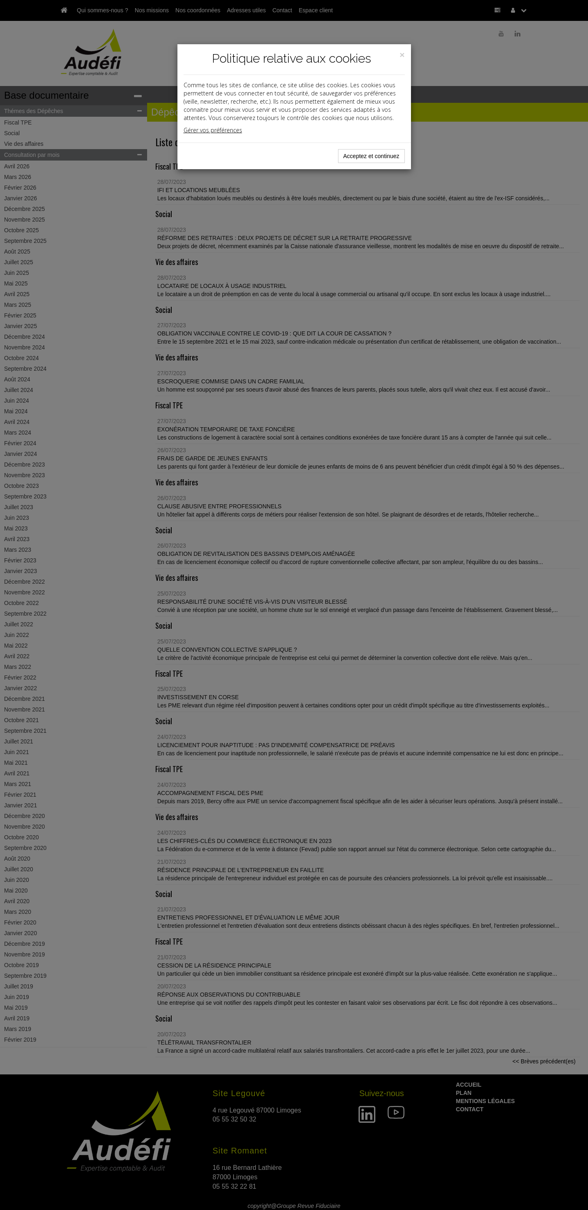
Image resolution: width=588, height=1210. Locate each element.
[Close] (402, 54)
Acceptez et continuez (371, 156)
